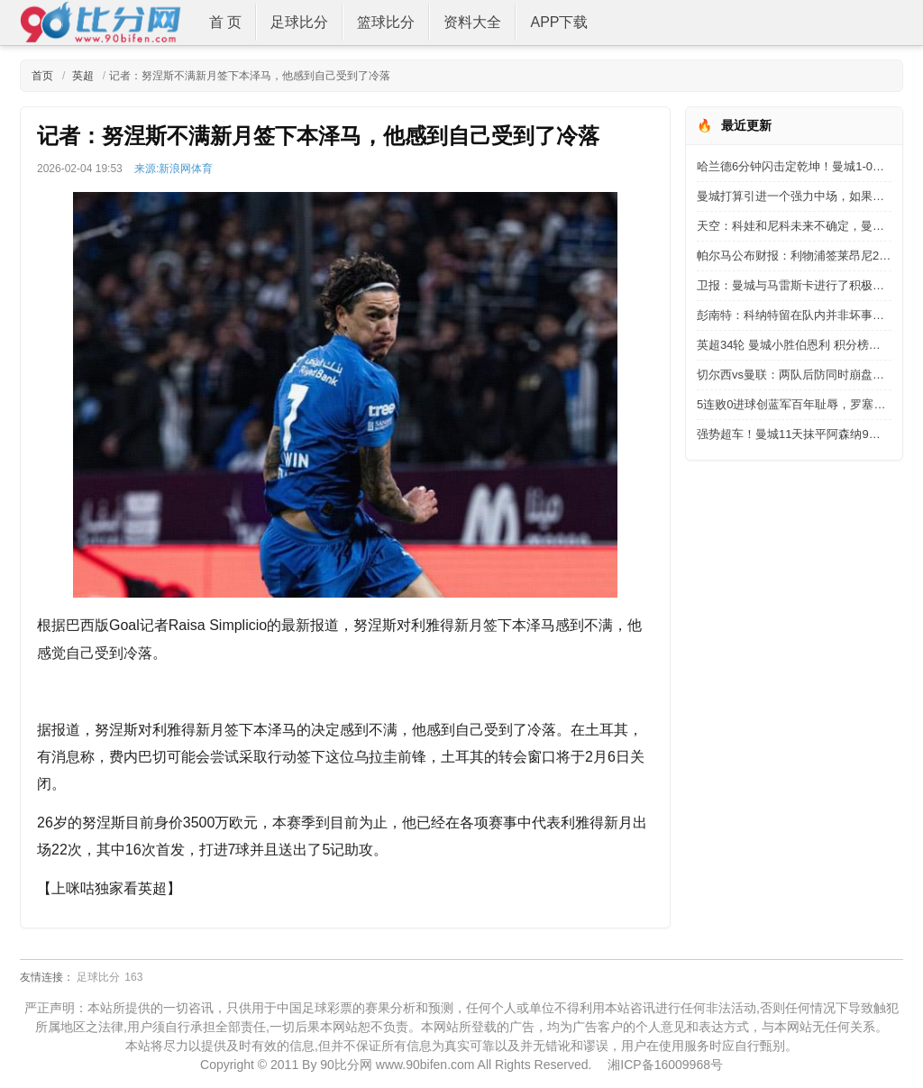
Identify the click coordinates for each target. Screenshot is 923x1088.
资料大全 (472, 22)
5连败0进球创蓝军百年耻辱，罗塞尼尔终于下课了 (794, 404)
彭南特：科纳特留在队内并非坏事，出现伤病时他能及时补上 (794, 315)
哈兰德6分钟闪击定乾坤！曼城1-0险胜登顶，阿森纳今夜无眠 (794, 166)
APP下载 (559, 22)
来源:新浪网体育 (173, 168)
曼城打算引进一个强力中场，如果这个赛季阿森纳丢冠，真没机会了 (794, 196)
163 (133, 977)
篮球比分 (386, 22)
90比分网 (346, 1064)
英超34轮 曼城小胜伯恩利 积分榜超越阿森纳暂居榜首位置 (794, 345)
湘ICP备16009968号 (665, 1064)
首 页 (225, 22)
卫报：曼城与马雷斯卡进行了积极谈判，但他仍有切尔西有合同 (794, 285)
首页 (42, 75)
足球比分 (299, 22)
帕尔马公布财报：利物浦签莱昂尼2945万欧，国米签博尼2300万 (794, 255)
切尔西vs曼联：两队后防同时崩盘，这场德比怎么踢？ (794, 374)
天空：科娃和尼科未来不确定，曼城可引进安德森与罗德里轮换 (794, 226)
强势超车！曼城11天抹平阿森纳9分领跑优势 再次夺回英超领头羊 (794, 434)
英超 (81, 75)
